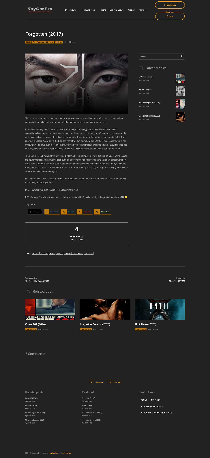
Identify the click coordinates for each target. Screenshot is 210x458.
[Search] (182, 57)
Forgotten (88, 253)
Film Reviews (38, 42)
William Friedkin (145, 89)
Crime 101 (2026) (146, 76)
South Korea (77, 253)
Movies (59, 253)
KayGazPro (53, 453)
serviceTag (66, 453)
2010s (28, 42)
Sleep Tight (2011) (177, 281)
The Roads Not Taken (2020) (37, 281)
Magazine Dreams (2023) (149, 116)
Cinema (68, 253)
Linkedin (118, 382)
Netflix (52, 253)
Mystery (49, 42)
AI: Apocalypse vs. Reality (149, 102)
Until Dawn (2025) (145, 324)
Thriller (59, 42)
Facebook (100, 382)
